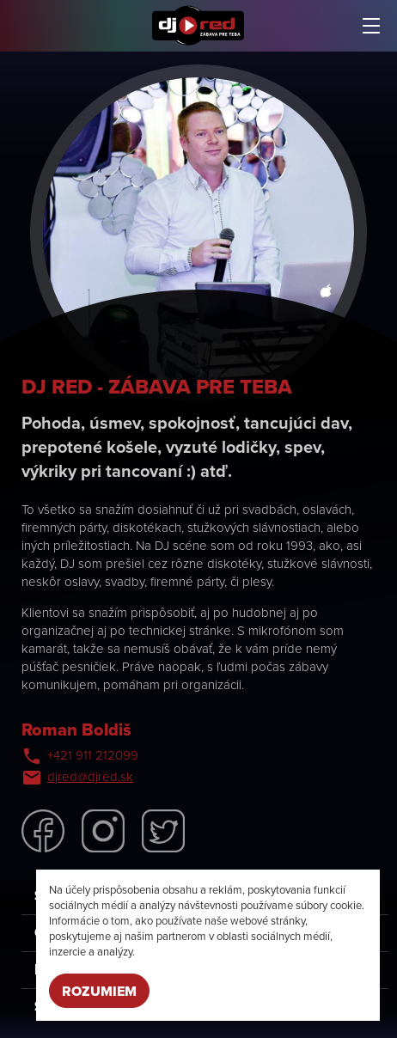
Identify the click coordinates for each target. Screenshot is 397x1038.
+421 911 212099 (92, 755)
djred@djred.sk (90, 777)
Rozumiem (99, 991)
